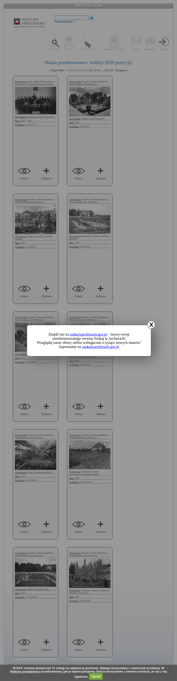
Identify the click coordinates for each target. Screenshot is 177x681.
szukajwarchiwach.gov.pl (88, 334)
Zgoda (95, 676)
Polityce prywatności (25, 671)
